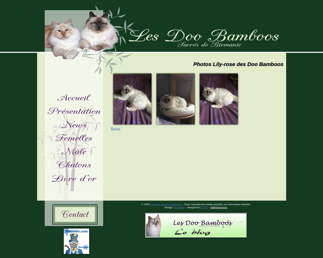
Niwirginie (179, 207)
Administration (218, 207)
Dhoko (204, 207)
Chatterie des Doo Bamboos (166, 204)
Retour (115, 129)
